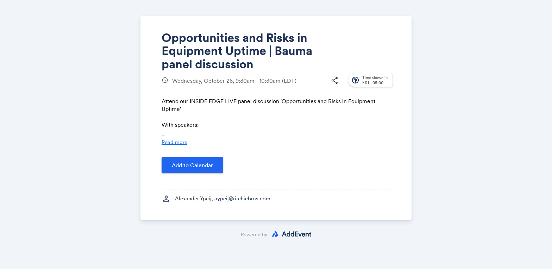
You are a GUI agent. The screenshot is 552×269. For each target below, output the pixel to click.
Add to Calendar (192, 165)
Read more (174, 142)
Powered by (254, 234)
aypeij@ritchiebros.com (242, 198)
